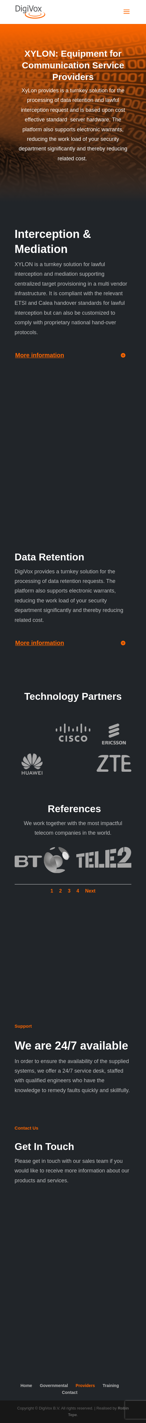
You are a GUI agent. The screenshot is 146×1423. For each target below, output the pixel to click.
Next (90, 890)
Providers (85, 1385)
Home (26, 1385)
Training (111, 1385)
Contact (69, 1392)
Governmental (54, 1385)
